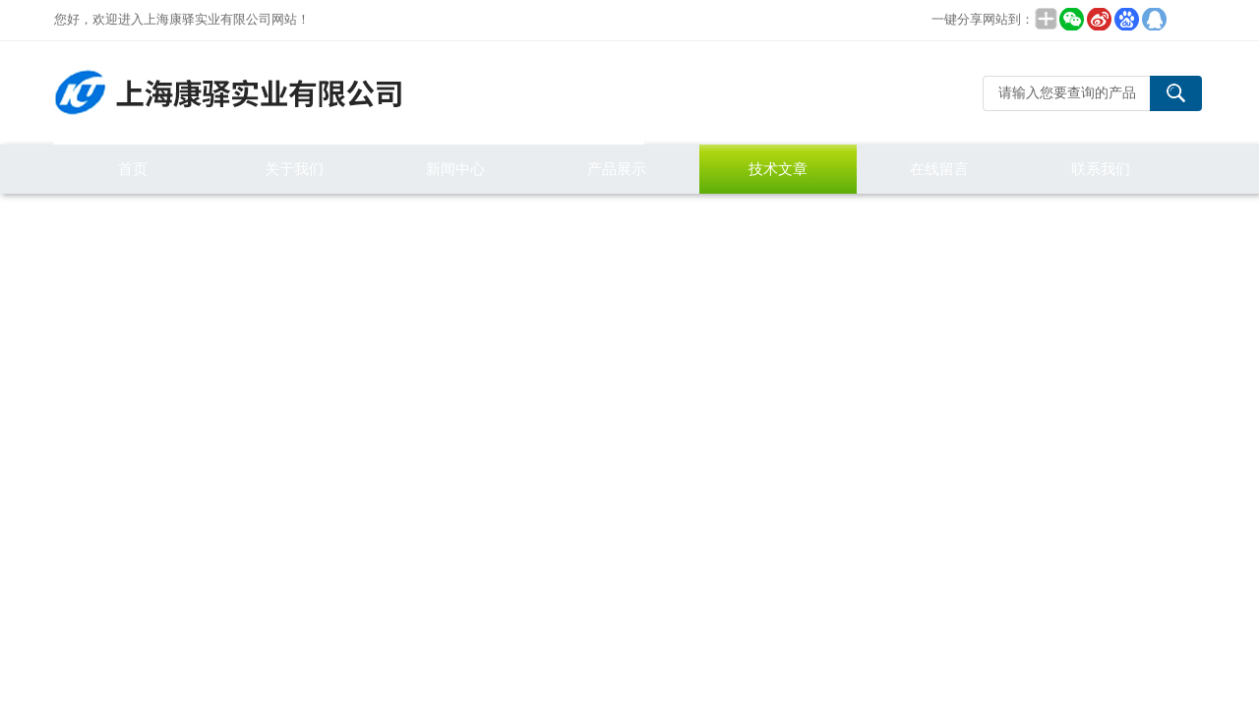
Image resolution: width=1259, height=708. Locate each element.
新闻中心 (455, 168)
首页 (133, 168)
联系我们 (1100, 168)
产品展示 (616, 168)
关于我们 (294, 168)
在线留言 (939, 168)
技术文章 (778, 168)
